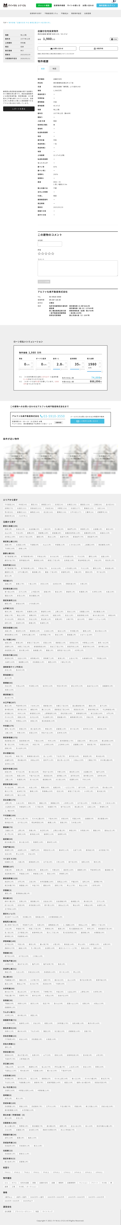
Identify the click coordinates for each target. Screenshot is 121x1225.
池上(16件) (71, 980)
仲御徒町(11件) (25, 807)
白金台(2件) (20, 529)
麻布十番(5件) (103, 717)
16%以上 (88, 1172)
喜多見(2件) (22, 1078)
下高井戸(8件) (66, 1071)
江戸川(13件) (51, 1106)
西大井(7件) (9, 698)
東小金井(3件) (35, 729)
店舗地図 (58, 422)
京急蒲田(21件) (39, 662)
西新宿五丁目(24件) (62, 709)
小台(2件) (8, 929)
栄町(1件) (91, 929)
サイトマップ (48, 1211)
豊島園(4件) (62, 717)
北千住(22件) (24, 956)
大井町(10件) (97, 592)
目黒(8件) (59, 619)
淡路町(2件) (9, 646)
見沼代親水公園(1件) (105, 1126)
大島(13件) (33, 787)
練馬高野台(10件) (11, 635)
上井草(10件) (49, 744)
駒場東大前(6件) (33, 756)
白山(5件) (8, 533)
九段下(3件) (77, 850)
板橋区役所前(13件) (72, 533)
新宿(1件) (34, 721)
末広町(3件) (44, 830)
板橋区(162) (22, 512)
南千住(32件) (66, 807)
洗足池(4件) (47, 984)
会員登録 (87, 13)
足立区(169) (48, 512)
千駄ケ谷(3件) (34, 776)
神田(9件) (19, 611)
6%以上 (17, 1172)
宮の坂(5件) (87, 1055)
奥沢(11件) (34, 1003)
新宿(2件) (19, 643)
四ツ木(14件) (64, 972)
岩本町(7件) (21, 791)
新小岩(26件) (34, 772)
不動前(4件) (9, 1003)
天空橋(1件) (27, 917)
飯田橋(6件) (47, 779)
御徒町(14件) (46, 611)
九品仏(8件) (72, 992)
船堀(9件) (57, 787)
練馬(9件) (34, 709)
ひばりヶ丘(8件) (86, 635)
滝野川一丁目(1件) (98, 925)
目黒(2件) (86, 1003)
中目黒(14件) (34, 686)
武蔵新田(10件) (74, 1031)
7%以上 (27, 1172)
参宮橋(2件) (9, 1078)
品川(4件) (81, 619)
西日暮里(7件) (37, 1126)
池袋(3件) (8, 545)
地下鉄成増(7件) (11, 568)
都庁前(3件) (22, 709)
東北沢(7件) (105, 1078)
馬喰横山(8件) (47, 791)
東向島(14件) (69, 944)
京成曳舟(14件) (50, 972)
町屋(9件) (78, 1106)
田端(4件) (47, 592)
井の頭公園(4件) (106, 760)
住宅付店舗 (24, 1183)
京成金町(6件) (10, 1146)
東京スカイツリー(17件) (68, 948)
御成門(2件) (72, 529)
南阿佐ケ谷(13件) (64, 650)
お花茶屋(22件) (28, 1110)
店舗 (53, 1183)
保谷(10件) (59, 635)
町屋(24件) (76, 818)
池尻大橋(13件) (78, 1023)
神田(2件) (49, 729)
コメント (41, 259)
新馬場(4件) (35, 658)
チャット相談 (44, 5)
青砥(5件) (8, 972)
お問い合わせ (88, 5)
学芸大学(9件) (62, 686)
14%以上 (77, 1172)
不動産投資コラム (51, 13)
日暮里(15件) (85, 611)
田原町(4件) (62, 834)
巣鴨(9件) (33, 615)
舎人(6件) (89, 1126)
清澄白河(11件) (49, 850)
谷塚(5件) (107, 944)
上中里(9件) (35, 592)
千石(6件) (19, 533)
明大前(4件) (100, 756)
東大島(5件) (101, 791)
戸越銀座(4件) (10, 980)
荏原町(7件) (23, 995)
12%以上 (67, 1172)
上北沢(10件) (74, 1067)
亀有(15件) (32, 1138)
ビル (6, 1183)
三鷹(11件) (9, 779)
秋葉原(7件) (52, 807)
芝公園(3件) (59, 529)
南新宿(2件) (46, 1078)
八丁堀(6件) (39, 807)
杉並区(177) (75, 508)
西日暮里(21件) (99, 611)
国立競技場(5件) (78, 706)
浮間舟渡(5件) (71, 584)
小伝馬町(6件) (10, 807)
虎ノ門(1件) (9, 834)
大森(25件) (110, 592)
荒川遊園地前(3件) (76, 929)
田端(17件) (9, 615)
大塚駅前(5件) (99, 932)
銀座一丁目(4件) (51, 572)
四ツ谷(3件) (34, 779)
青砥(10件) (23, 1106)
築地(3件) (32, 803)
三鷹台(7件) (92, 760)
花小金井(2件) (21, 748)
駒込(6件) (76, 905)
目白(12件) (69, 615)
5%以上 (8, 1172)
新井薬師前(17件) (67, 741)
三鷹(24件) (9, 733)
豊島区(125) (89, 508)
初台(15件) (87, 1067)
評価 (39, 250)
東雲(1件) (34, 1015)
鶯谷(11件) (71, 611)
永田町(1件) (22, 850)
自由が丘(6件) (63, 995)
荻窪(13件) (47, 643)
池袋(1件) (8, 631)
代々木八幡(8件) (91, 1078)
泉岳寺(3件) (9, 658)
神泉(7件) (19, 756)
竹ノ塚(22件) (36, 948)
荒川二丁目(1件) (53, 932)
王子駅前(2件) (23, 932)
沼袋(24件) (81, 741)
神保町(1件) (85, 529)
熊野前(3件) (23, 1126)
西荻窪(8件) (48, 776)
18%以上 (99, 1172)
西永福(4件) (22, 760)
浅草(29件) (85, 862)
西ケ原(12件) (49, 905)
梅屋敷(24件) (24, 662)
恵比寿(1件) (79, 807)
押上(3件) (77, 972)
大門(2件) (110, 713)
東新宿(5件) (48, 706)
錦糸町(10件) (75, 772)
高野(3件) (63, 1126)
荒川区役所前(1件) (70, 932)
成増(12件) (23, 548)
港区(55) (34, 504)
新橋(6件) (32, 623)
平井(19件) (86, 779)
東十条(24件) (10, 592)
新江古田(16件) (97, 713)
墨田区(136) (85, 504)
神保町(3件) (9, 850)
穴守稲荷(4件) (10, 1039)
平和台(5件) (41, 556)
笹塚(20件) (99, 1067)
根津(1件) (8, 818)
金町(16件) (9, 1138)
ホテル (14, 1183)
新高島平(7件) (78, 537)
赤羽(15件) (44, 584)
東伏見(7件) (91, 744)
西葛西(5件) (31, 870)
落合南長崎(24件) (48, 721)
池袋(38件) (57, 615)
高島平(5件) (64, 537)
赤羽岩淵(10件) (35, 905)
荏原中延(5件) (101, 980)
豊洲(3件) (89, 572)
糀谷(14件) (23, 1039)
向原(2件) (41, 925)
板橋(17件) (20, 584)
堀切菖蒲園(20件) (11, 1110)
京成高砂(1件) (24, 1146)
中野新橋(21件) (44, 1090)
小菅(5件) (56, 944)
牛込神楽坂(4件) (109, 709)
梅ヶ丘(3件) (76, 1078)
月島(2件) (90, 717)
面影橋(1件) (85, 932)
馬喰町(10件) (38, 842)
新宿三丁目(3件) (54, 560)
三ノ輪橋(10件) (69, 925)
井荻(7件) (36, 744)
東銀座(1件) (23, 885)
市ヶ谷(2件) (9, 787)
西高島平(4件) (92, 537)
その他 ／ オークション (28, 1187)
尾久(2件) (8, 1118)
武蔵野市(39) (102, 512)
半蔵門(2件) (35, 850)
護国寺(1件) (9, 572)
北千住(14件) (82, 803)
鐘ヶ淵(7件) (44, 944)
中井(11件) (22, 713)
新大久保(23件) (99, 615)
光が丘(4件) (34, 717)
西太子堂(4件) (23, 1055)
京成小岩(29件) (107, 1106)
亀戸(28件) (100, 772)
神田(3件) (73, 830)
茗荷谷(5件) (74, 643)
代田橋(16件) (38, 1071)
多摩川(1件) (9, 1031)
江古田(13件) (49, 631)
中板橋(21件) (60, 545)
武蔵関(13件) (78, 744)
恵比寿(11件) (46, 619)
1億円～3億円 (21, 1197)
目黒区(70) (9, 508)
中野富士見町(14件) (26, 1090)
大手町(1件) (79, 650)
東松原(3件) (87, 756)
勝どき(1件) (46, 709)
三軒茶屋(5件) (24, 1059)
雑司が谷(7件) (10, 560)
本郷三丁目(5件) (62, 706)
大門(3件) (21, 882)
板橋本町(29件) (90, 533)
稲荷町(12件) (49, 834)
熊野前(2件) (49, 929)
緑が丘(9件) (36, 995)
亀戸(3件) (36, 964)
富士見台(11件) (101, 631)
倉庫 (6, 1187)
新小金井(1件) (10, 1162)
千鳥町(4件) (60, 984)
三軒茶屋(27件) (63, 1023)
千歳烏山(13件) (11, 1071)
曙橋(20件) (45, 787)
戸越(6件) (75, 882)
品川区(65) (110, 504)
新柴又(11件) (24, 1154)
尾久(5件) (19, 1098)
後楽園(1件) (37, 650)
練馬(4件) (8, 603)
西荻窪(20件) (102, 729)
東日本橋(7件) (10, 885)
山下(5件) (47, 1055)
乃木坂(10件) (76, 822)
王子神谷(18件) (11, 909)
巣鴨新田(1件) (53, 925)
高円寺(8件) (75, 776)
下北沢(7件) (60, 756)
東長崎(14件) (35, 631)
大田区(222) (22, 508)
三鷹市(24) (89, 512)
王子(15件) (23, 592)
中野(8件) (56, 870)
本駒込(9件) (88, 905)
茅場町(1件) (104, 807)
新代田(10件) (74, 756)
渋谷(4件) (8, 756)
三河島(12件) (38, 956)
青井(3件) (97, 862)
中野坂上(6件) (21, 721)
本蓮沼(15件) (105, 533)
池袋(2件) (8, 584)
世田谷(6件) (9, 1055)
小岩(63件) (9, 776)
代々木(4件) (9, 619)
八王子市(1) (23, 516)
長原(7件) (47, 980)
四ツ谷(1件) (9, 905)
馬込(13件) (83, 885)
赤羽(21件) (21, 596)
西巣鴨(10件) (43, 533)
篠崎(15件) (34, 791)
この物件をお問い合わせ (89, 421)
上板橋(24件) (90, 545)
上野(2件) (21, 830)
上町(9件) (100, 1055)
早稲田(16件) (24, 874)
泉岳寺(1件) (9, 882)
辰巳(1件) (8, 576)
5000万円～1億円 (37, 1197)
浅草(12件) (97, 948)
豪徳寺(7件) (38, 1082)
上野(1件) (8, 803)
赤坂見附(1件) (10, 650)
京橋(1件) (32, 830)
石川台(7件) (34, 984)
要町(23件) (97, 568)
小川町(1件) (88, 791)
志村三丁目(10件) (26, 537)
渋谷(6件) (8, 686)
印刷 (115, 39)
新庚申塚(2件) (37, 932)
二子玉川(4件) (10, 1023)
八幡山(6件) (9, 1067)
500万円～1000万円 (96, 1197)
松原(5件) (36, 1055)
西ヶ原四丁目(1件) (12, 925)
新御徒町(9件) (81, 713)
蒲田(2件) (47, 1031)
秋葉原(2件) (21, 779)
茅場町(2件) (64, 874)
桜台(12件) (62, 631)
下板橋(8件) (34, 545)
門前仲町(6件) (95, 870)
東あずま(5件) (23, 964)
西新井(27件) (10, 948)
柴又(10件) (38, 1146)
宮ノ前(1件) (9, 932)
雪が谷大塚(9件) (86, 980)
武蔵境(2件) (23, 1162)
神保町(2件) (9, 795)
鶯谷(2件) (59, 592)
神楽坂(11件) (38, 874)
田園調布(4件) (107, 686)
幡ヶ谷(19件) (52, 1071)
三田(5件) (47, 529)
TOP (5, 22)
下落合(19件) (39, 741)
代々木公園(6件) (38, 818)
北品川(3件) (22, 658)
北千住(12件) (23, 822)
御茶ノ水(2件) (103, 643)
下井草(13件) (24, 744)
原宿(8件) (21, 619)
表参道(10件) (35, 834)
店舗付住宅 (43, 1183)
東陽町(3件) (82, 870)
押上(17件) (71, 885)
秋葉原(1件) (83, 592)
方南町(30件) (10, 1090)
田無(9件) (8, 748)
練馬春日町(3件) (76, 717)
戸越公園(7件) (10, 995)
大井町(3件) (97, 992)
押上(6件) (82, 944)
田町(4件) (8, 623)
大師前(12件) (94, 944)
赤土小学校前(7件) (68, 1130)
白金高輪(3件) (34, 529)
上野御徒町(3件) (50, 713)
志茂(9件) (21, 905)
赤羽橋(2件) (9, 713)
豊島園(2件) (71, 635)
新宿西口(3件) (35, 713)
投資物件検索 (59, 5)
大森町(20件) (10, 662)
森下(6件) (103, 706)
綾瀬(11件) (52, 822)
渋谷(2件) (98, 560)
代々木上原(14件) (61, 1078)
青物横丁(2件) (48, 658)
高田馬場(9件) (10, 874)
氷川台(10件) (56, 568)
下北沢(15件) (10, 1082)
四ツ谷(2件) (74, 729)
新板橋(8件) (56, 533)
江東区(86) (98, 504)
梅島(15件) (23, 948)
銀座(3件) (97, 830)
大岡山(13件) (99, 1003)
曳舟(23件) (85, 948)
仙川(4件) (21, 1067)
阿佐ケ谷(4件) (48, 772)
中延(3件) (60, 992)
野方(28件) (94, 741)
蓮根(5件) (40, 537)
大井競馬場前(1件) (55, 917)
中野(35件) (21, 733)
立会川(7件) (73, 658)
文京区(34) (59, 504)
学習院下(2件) (28, 925)
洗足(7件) (46, 1003)
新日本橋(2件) (10, 842)
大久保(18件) (61, 779)
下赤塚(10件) (10, 548)
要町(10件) (93, 556)
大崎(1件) (84, 584)
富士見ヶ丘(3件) (63, 760)
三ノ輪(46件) (10, 811)
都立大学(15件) (77, 686)
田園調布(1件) (10, 1007)
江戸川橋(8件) (23, 572)
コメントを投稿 (44, 282)
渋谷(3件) (37, 1023)
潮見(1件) (8, 893)
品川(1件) (8, 678)
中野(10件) (61, 772)
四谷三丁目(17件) (57, 646)
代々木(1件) (9, 717)
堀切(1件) (32, 944)
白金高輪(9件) (61, 901)
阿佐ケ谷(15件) (47, 733)
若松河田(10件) (67, 713)
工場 (13, 1187)
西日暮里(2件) (34, 596)
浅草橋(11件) (62, 776)
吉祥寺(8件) (102, 776)
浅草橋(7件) (98, 882)
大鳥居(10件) (51, 1039)
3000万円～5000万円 (56, 1197)
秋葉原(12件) (32, 611)
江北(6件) (8, 1130)
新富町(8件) (66, 572)
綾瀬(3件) (21, 1138)
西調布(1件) (33, 1067)
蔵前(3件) (92, 706)
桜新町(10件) (24, 1023)
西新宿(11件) (61, 643)
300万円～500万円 (12, 1201)
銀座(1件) (50, 650)
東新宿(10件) (39, 560)
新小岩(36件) (24, 842)
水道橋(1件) (97, 529)
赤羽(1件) (8, 670)
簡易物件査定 (76, 13)
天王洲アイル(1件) (12, 917)
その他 (104, 1183)
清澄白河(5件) (79, 709)
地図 (37, 1211)
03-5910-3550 (55, 297)
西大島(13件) (108, 787)
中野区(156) (62, 508)
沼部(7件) (88, 1031)
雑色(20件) (52, 662)
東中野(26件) (88, 776)
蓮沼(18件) (9, 984)
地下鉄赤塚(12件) (28, 568)
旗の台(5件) (59, 980)
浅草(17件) (59, 885)
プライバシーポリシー (23, 1211)
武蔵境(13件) (61, 729)
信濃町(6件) (74, 779)
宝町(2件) (86, 882)
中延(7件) (36, 885)
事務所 (61, 1183)
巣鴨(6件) (31, 533)
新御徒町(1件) (34, 862)
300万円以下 (28, 1201)
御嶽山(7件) (21, 984)
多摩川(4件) (9, 690)
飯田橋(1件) (36, 572)
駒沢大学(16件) (94, 1023)
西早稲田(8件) (24, 560)
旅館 (34, 1183)
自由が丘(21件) (93, 686)
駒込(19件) (21, 615)
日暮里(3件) (20, 1130)
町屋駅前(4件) (23, 936)
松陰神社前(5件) (73, 1055)
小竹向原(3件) (34, 603)
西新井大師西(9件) (50, 1130)
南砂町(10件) (68, 870)
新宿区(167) (46, 504)
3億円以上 (8, 1197)
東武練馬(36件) (104, 545)
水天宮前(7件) (104, 850)
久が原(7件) (35, 980)
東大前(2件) (88, 901)
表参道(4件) (9, 822)
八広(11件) (20, 972)
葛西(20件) (44, 870)
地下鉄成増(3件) (11, 556)
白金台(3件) (48, 901)
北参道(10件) (69, 560)
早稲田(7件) (20, 929)
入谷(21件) (20, 803)
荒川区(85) (9, 512)
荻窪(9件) (8, 772)
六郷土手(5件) (65, 662)
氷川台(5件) (54, 556)
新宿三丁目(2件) (33, 643)
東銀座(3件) (55, 803)
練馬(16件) (87, 631)
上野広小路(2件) (59, 830)
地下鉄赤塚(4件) (27, 556)
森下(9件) (82, 787)
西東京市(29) (10, 516)
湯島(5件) (64, 822)
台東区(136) (72, 504)
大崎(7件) (70, 619)
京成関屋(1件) (10, 1106)
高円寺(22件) (88, 729)
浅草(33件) (22, 834)
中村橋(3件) (74, 631)
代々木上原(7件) (22, 818)
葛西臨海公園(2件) (23, 893)
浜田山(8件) (35, 760)
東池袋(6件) (109, 568)
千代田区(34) (10, 504)
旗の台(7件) (9, 992)
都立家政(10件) (108, 741)
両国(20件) (22, 717)
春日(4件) (110, 529)
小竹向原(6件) (68, 556)
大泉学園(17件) (45, 635)
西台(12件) (52, 537)
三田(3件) (32, 882)
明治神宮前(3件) (38, 822)
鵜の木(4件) (22, 1031)
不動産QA (64, 13)
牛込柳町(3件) (48, 717)
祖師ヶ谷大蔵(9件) (84, 1082)
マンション (83, 1183)
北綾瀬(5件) (89, 818)
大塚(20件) (44, 615)
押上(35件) (20, 854)
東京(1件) (8, 611)
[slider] (19, 369)
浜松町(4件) (20, 623)
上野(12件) (59, 611)
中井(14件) (52, 741)
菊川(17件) (9, 791)
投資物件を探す (36, 13)
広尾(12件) (91, 807)
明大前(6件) (25, 1071)
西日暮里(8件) (103, 818)
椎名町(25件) (21, 631)
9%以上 (46, 1172)
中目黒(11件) (96, 803)
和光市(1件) (110, 560)
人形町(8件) (96, 885)
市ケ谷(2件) (101, 572)
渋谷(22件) (33, 619)
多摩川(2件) (22, 1003)
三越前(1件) (9, 830)
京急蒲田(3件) (37, 1039)
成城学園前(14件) (54, 1082)
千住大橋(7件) (65, 1106)
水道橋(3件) (88, 772)
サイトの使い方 (73, 5)
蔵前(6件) (47, 885)
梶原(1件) (61, 929)
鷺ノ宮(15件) (10, 744)
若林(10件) (59, 1055)
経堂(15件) (68, 1082)
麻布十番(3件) (10, 901)
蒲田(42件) (9, 596)
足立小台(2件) (76, 1126)
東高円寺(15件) (89, 646)
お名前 (40, 240)
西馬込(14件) (62, 882)
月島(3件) (78, 572)
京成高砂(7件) (37, 1106)
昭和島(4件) (40, 917)
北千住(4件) (48, 862)
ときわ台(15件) (75, 545)
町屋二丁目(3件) (35, 929)
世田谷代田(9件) (101, 1082)
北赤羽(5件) (57, 584)
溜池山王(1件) (109, 830)
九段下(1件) (94, 787)
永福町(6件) (9, 760)
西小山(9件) (58, 1003)
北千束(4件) (35, 992)
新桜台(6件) (20, 603)
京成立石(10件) (34, 972)
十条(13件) (32, 584)
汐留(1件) (8, 721)
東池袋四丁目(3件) (105, 929)
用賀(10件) (48, 1023)
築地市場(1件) (93, 709)
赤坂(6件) (65, 818)
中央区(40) (23, 504)
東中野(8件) (9, 709)
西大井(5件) (20, 670)
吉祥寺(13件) (10, 764)
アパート (94, 1183)
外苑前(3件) (85, 830)
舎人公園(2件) (10, 1126)
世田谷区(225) (36, 508)
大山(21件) (47, 545)
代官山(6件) (20, 686)
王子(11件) (101, 901)
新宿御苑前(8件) (40, 646)
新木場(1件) (22, 1015)
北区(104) (101, 508)
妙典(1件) (19, 870)
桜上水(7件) (46, 1067)
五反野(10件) (50, 948)
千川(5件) (81, 556)
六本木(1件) (35, 706)
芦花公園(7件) (60, 1067)
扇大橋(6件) (51, 1126)
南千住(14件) (10, 956)
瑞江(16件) (22, 795)
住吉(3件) (60, 791)
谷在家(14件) (34, 1130)
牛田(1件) (21, 944)
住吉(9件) (8, 854)
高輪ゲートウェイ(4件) (97, 619)
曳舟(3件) (61, 964)
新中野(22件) (104, 646)
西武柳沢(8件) (105, 744)
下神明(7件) (48, 992)
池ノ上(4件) (48, 756)
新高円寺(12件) (73, 646)
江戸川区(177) (76, 512)
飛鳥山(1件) (83, 925)
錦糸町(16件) (52, 842)
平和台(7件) (42, 568)
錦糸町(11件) (64, 850)
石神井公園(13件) (29, 635)
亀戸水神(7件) (48, 964)
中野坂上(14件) (88, 643)
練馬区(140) (35, 512)
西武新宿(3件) (10, 741)
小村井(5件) (9, 964)
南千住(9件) (73, 862)
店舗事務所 (71, 1183)
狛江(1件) (34, 1078)
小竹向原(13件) (71, 568)
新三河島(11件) (92, 1106)
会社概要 (8, 1211)
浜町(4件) (21, 787)
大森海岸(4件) (87, 658)
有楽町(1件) (44, 623)
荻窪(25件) (33, 733)
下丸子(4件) (35, 1031)
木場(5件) (8, 870)
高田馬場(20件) (83, 615)
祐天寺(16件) (48, 686)
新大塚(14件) (24, 650)
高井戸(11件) (48, 760)
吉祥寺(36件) (62, 733)
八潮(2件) (21, 862)
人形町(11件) (68, 803)
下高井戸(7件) (10, 1059)
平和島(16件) (102, 658)
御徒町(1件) (70, 592)
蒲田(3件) (23, 980)
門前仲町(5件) (21, 706)
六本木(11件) (110, 803)
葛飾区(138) (62, 512)
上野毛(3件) (85, 992)
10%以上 (56, 1172)
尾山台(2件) (22, 992)
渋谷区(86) (49, 508)
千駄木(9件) (53, 818)
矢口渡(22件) (60, 1031)
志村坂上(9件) (10, 537)
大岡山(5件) (49, 995)
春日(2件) (8, 706)
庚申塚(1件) (9, 936)
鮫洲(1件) (61, 658)
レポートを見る (18, 108)
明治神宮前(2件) (84, 560)
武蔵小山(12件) (73, 1003)
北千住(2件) (9, 944)
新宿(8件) (112, 615)
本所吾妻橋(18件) (47, 882)
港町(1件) (8, 1047)
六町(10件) (60, 862)
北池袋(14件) (21, 545)
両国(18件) (21, 776)
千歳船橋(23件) (25, 1082)
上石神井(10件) (64, 744)
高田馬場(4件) (24, 741)
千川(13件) (85, 568)
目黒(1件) (8, 529)
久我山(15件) (79, 760)
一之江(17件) (70, 787)
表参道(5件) (90, 850)
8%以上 (37, 1172)
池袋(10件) (105, 556)
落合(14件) (51, 874)
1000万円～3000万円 (76, 1197)
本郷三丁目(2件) (24, 646)
